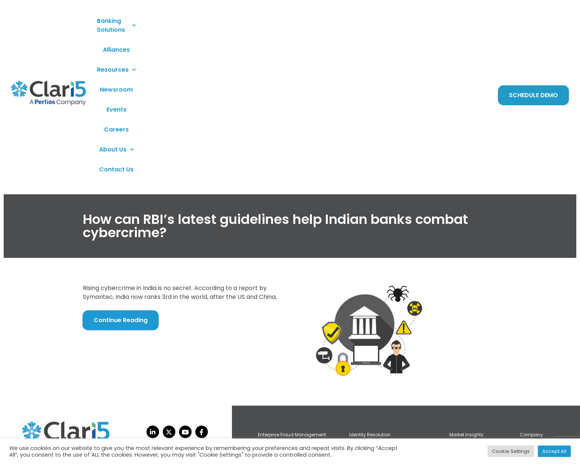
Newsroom (294, 25)
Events (328, 25)
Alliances (211, 25)
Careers (358, 25)
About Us (395, 25)
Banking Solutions (159, 25)
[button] (160, 26)
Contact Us (437, 25)
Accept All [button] (554, 451)
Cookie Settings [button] (511, 451)
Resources (251, 25)
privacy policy (40, 436)
